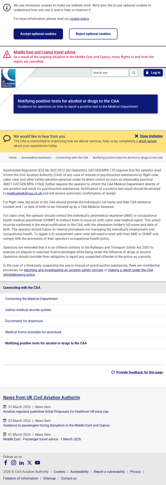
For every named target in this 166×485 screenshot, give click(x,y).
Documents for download (24, 321)
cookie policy (79, 19)
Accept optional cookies (38, 34)
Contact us (69, 478)
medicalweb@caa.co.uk (24, 193)
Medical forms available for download (33, 332)
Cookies (59, 472)
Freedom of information (20, 478)
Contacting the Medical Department (31, 299)
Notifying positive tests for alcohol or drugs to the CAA (46, 343)
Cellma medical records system (28, 310)
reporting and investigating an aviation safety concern (63, 270)
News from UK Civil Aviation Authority (41, 397)
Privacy (135, 472)
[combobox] (110, 73)
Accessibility (79, 472)
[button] (153, 73)
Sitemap (49, 478)
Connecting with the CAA (21, 288)
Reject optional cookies (93, 34)
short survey (148, 141)
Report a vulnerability (109, 472)
